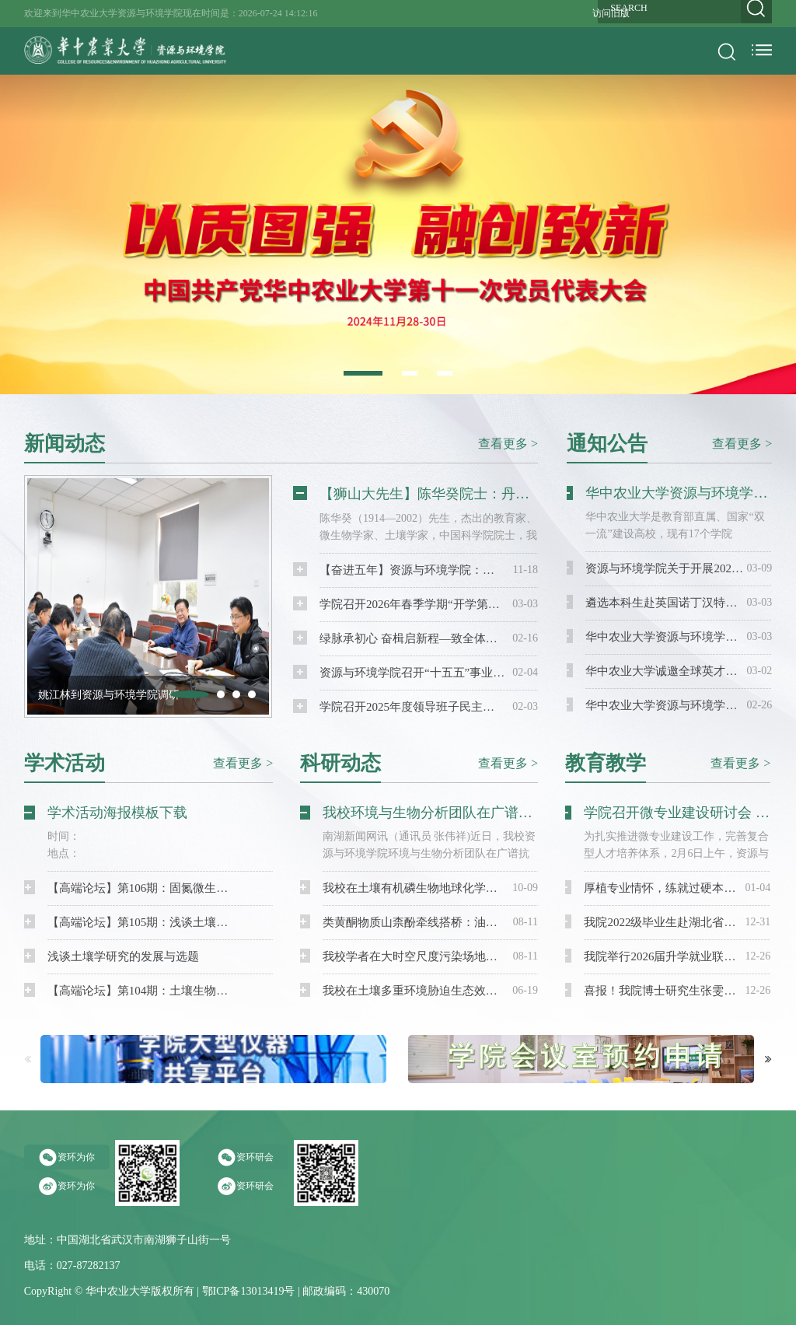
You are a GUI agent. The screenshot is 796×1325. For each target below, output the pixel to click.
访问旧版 (611, 13)
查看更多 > (508, 442)
